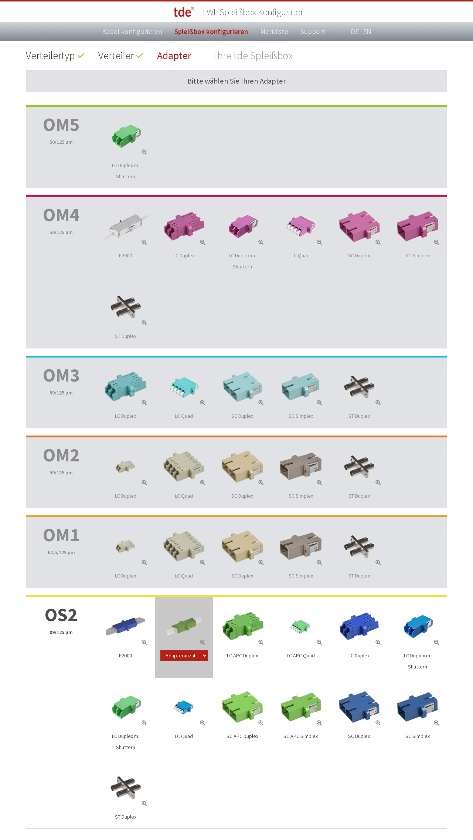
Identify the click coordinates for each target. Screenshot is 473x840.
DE (355, 32)
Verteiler (116, 55)
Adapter (174, 55)
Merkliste (274, 31)
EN (367, 31)
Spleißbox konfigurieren (211, 31)
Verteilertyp (50, 55)
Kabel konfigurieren (132, 31)
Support (313, 31)
